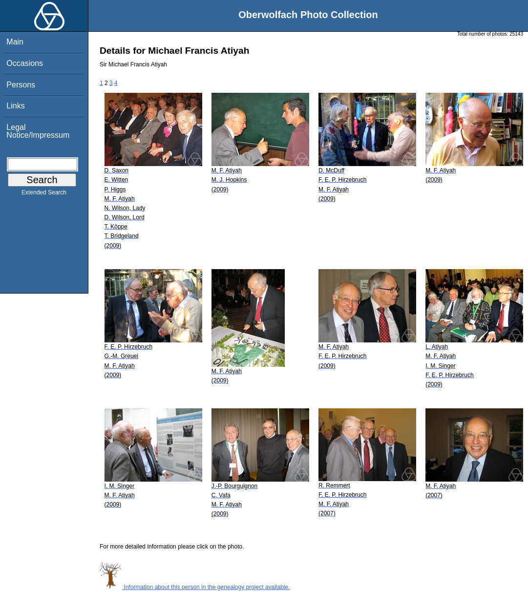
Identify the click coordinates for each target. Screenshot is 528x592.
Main (14, 42)
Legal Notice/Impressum (37, 131)
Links (15, 106)
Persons (20, 85)
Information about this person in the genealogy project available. (195, 587)
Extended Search (43, 194)
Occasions (24, 63)
